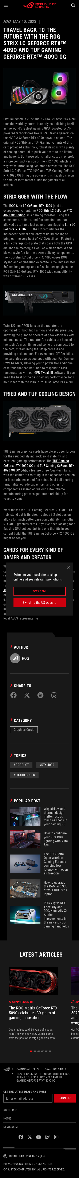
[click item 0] (30, 1051)
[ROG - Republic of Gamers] (39, 5)
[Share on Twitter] (27, 695)
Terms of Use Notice (38, 1163)
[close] (68, 567)
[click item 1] (34, 1051)
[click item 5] (49, 1051)
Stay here (39, 591)
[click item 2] (38, 1051)
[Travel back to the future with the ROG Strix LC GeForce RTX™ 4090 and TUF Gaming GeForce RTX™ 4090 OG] (44, 1077)
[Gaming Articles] (27, 1069)
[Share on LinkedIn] (40, 695)
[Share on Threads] (54, 695)
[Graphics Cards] (55, 1069)
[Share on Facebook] (13, 695)
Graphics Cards (24, 730)
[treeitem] (33, 1003)
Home (7, 1118)
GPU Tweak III (43, 373)
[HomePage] (6, 1069)
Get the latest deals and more (24, 1091)
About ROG (10, 1110)
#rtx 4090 (46, 765)
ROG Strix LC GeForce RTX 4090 (30, 206)
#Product (21, 765)
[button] (5, 5)
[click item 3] (42, 1051)
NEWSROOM (10, 1127)
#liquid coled (24, 775)
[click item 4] (46, 1051)
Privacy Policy (13, 1163)
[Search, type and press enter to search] (73, 5)
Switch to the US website (39, 603)
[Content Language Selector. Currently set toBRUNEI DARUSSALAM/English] (24, 1156)
